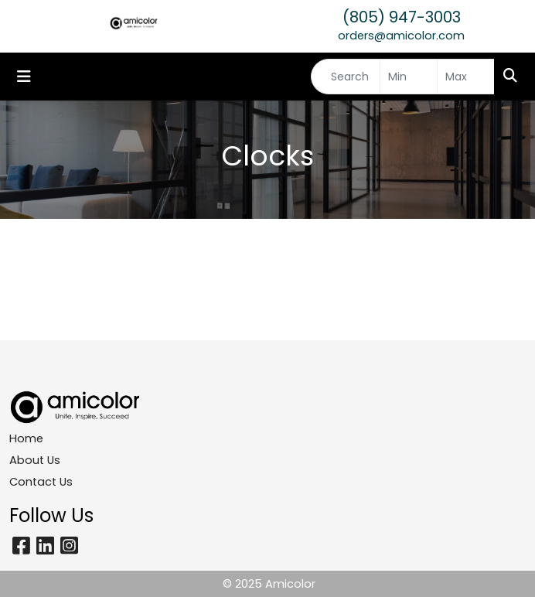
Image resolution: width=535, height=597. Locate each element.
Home (26, 438)
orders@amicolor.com (401, 35)
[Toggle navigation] (24, 76)
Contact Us (41, 482)
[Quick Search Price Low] (409, 76)
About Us (34, 460)
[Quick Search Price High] (466, 76)
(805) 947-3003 (401, 17)
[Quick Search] (345, 76)
